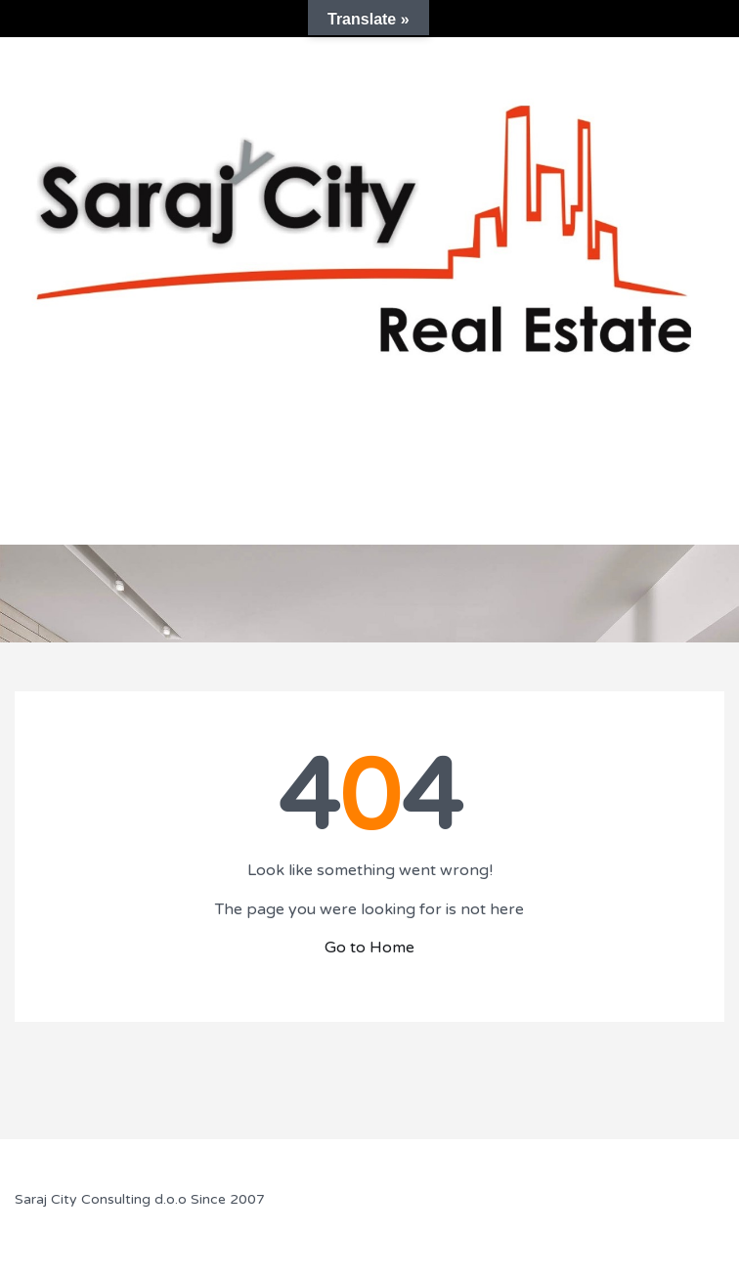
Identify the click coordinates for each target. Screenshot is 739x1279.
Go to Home (369, 947)
